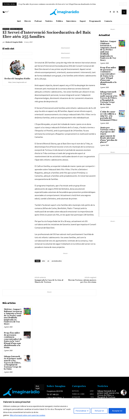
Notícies (6, 29)
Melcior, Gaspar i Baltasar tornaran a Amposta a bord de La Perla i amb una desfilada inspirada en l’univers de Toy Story (13, 315)
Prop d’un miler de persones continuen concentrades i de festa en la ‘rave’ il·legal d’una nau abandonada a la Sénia (57, 4)
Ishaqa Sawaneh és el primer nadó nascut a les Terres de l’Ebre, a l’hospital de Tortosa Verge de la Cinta (13, 356)
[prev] (120, 4)
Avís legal (37, 380)
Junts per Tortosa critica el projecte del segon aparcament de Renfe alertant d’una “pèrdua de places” (108, 123)
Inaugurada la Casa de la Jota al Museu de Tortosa (49, 281)
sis (48, 261)
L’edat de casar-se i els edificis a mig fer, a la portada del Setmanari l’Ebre (108, 106)
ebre (43, 261)
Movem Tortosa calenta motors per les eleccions (82, 281)
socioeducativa (56, 261)
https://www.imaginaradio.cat (17, 82)
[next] (124, 4)
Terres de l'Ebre (16, 29)
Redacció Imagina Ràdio (13, 42)
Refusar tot (99, 411)
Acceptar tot (117, 411)
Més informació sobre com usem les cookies (27, 415)
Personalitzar (81, 411)
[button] (124, 12)
